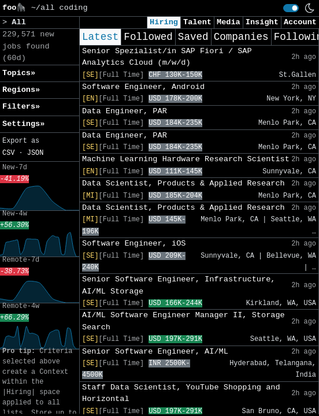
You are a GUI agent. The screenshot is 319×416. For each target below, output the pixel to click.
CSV (8, 153)
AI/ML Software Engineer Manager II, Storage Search (183, 321)
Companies (241, 37)
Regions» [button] (21, 90)
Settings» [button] (23, 124)
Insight (262, 22)
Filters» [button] (21, 106)
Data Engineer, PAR (124, 111)
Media (228, 22)
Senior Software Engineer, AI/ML (155, 351)
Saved (193, 37)
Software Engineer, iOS (134, 243)
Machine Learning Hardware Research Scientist (186, 159)
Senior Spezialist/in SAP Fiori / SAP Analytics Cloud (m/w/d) (167, 57)
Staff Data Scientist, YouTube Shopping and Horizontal (181, 393)
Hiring (164, 22)
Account (300, 22)
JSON (35, 153)
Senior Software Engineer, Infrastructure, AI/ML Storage (178, 285)
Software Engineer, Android (143, 87)
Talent (197, 22)
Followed (148, 37)
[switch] (291, 8)
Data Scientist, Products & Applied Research (183, 183)
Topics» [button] (18, 73)
